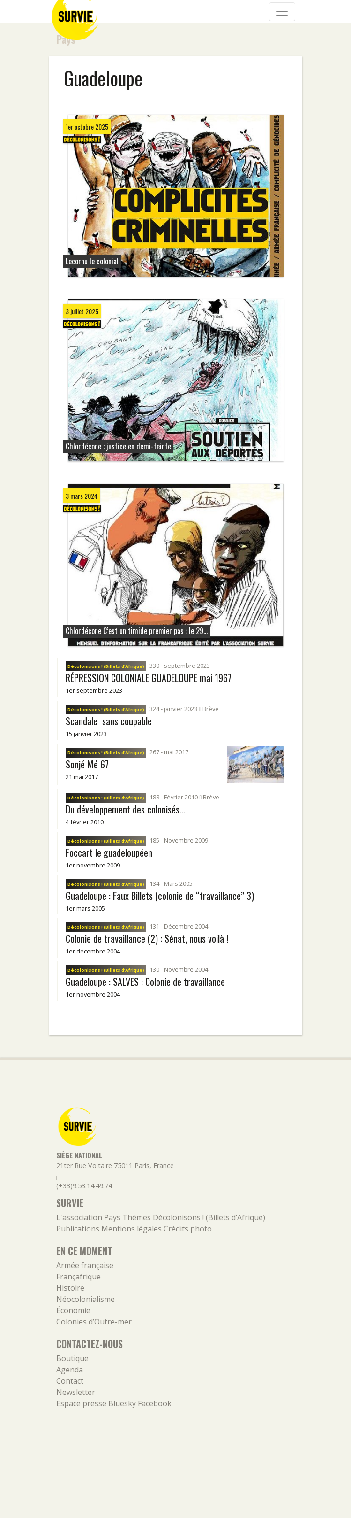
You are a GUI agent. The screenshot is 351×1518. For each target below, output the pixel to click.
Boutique (72, 1358)
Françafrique (78, 1276)
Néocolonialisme (85, 1299)
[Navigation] (282, 11)
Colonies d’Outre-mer (94, 1322)
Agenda (69, 1369)
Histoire (70, 1288)
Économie (73, 1310)
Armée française (84, 1265)
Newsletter (75, 1392)
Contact (69, 1381)
